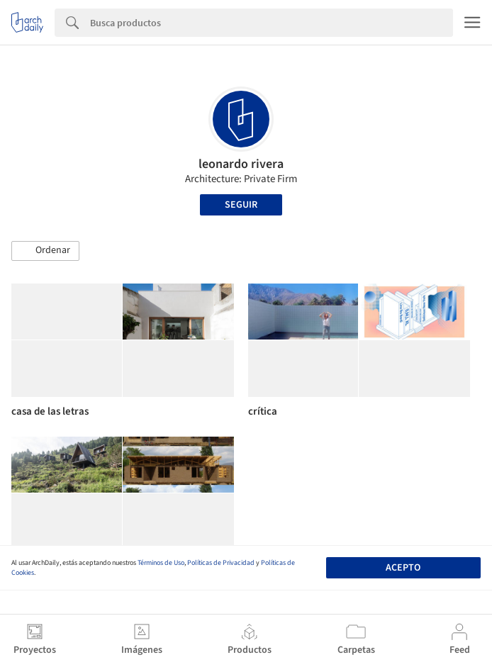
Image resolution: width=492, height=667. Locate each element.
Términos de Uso (161, 563)
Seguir (241, 205)
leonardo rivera (241, 164)
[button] (45, 251)
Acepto (403, 568)
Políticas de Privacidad (221, 563)
